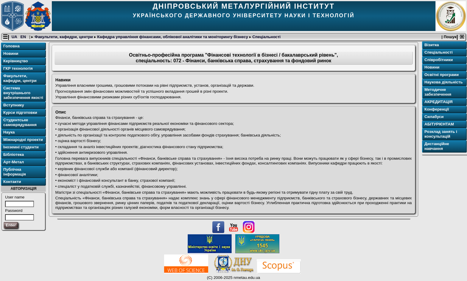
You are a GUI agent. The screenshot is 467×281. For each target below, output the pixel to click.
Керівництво (15, 61)
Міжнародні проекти (23, 139)
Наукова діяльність (443, 82)
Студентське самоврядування (20, 122)
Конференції (436, 109)
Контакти (12, 181)
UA (15, 37)
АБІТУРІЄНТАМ (439, 124)
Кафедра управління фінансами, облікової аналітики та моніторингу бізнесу (172, 37)
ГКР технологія (18, 68)
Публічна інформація (14, 171)
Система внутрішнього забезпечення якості (23, 93)
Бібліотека (13, 154)
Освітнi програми (441, 74)
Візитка (431, 45)
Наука (9, 132)
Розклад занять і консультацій (440, 134)
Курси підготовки (20, 112)
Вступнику (13, 105)
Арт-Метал (13, 162)
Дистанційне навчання (436, 146)
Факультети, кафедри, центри (63, 37)
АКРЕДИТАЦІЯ (438, 102)
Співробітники (438, 60)
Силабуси (433, 116)
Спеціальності (266, 37)
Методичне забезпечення (437, 92)
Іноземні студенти (21, 147)
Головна (11, 46)
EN (24, 37)
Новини (10, 53)
